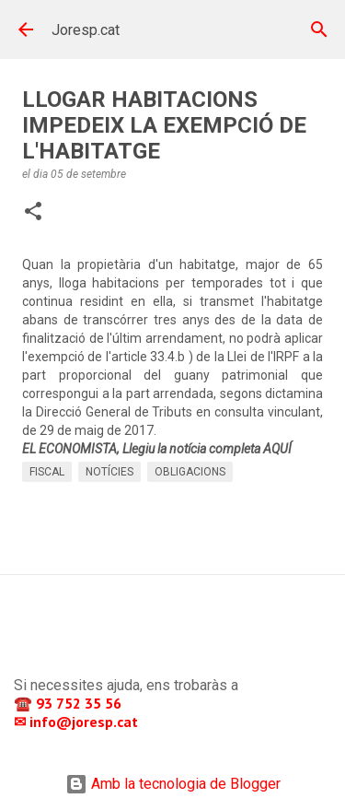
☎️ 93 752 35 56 (69, 703)
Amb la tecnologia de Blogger (173, 783)
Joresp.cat (86, 30)
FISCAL (46, 471)
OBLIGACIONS (190, 471)
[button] (33, 213)
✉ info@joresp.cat (78, 721)
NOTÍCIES (109, 471)
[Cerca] (319, 29)
